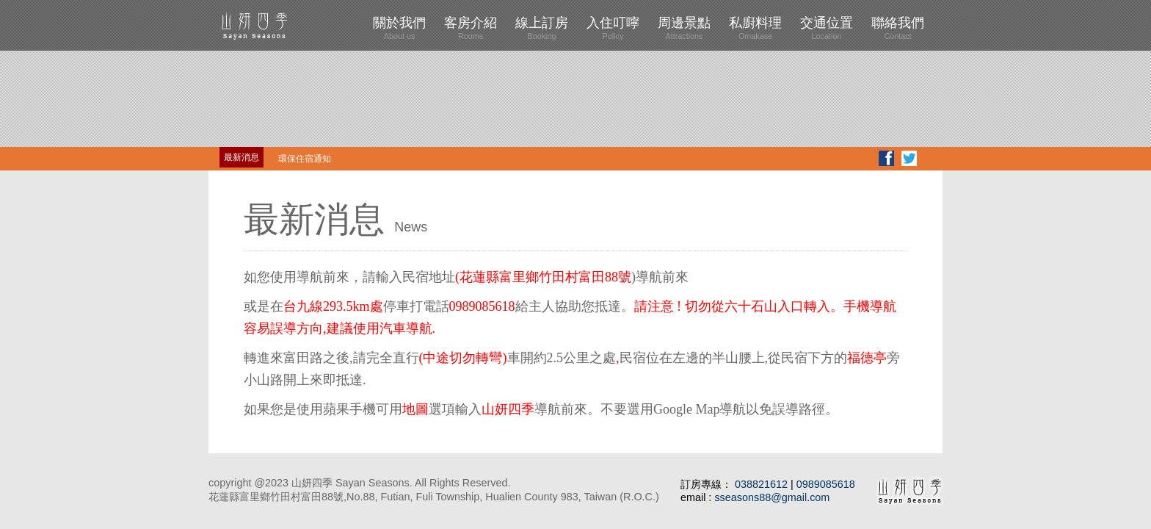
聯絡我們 (897, 27)
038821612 (763, 484)
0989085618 (825, 484)
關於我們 (399, 27)
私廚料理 (755, 27)
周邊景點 (684, 27)
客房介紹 (470, 27)
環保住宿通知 (304, 159)
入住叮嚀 (613, 27)
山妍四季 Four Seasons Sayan (281, 25)
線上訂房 (541, 27)
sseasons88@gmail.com (771, 497)
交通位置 (826, 27)
